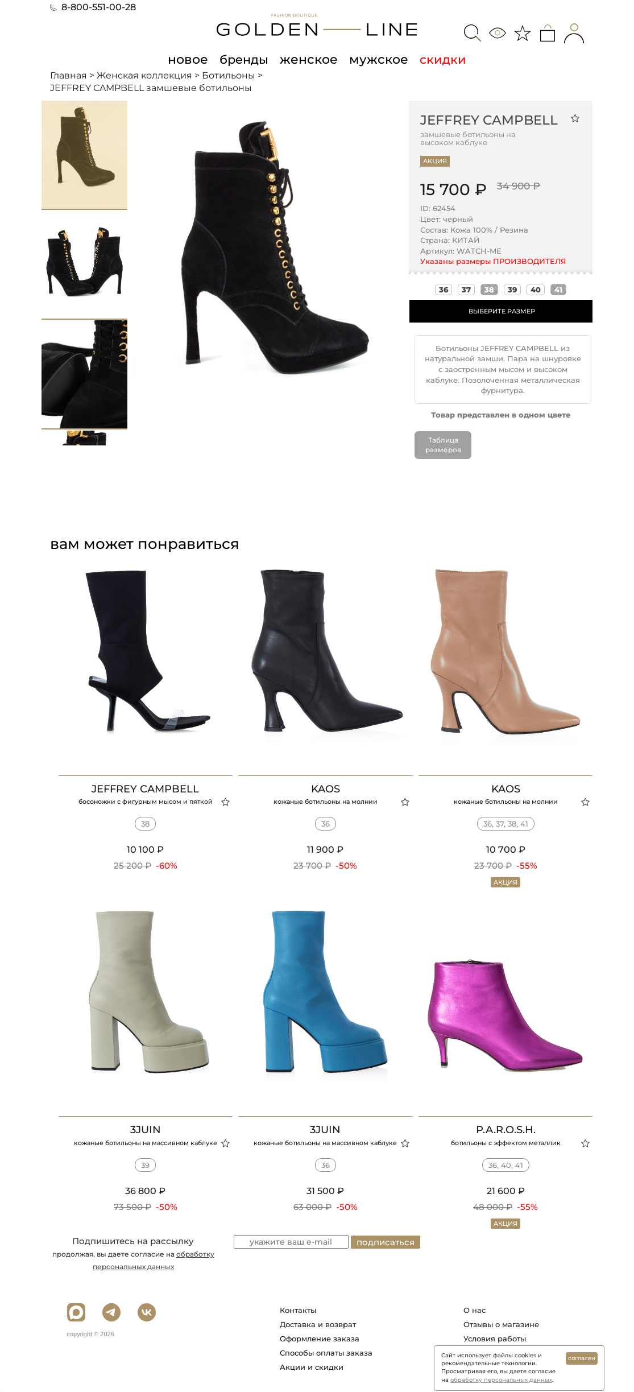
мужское (376, 59)
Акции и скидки (311, 1367)
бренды (246, 59)
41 (558, 289)
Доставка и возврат (318, 1324)
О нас (474, 1310)
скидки (438, 59)
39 (512, 289)
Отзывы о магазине (501, 1324)
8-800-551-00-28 (93, 7)
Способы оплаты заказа (326, 1352)
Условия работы (494, 1338)
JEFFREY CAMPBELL (489, 120)
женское (309, 59)
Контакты (298, 1310)
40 (536, 289)
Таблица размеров (443, 445)
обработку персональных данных (501, 1379)
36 (443, 289)
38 (489, 289)
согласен (581, 1358)
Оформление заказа (319, 1338)
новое (191, 59)
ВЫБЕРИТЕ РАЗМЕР (502, 311)
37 (466, 289)
